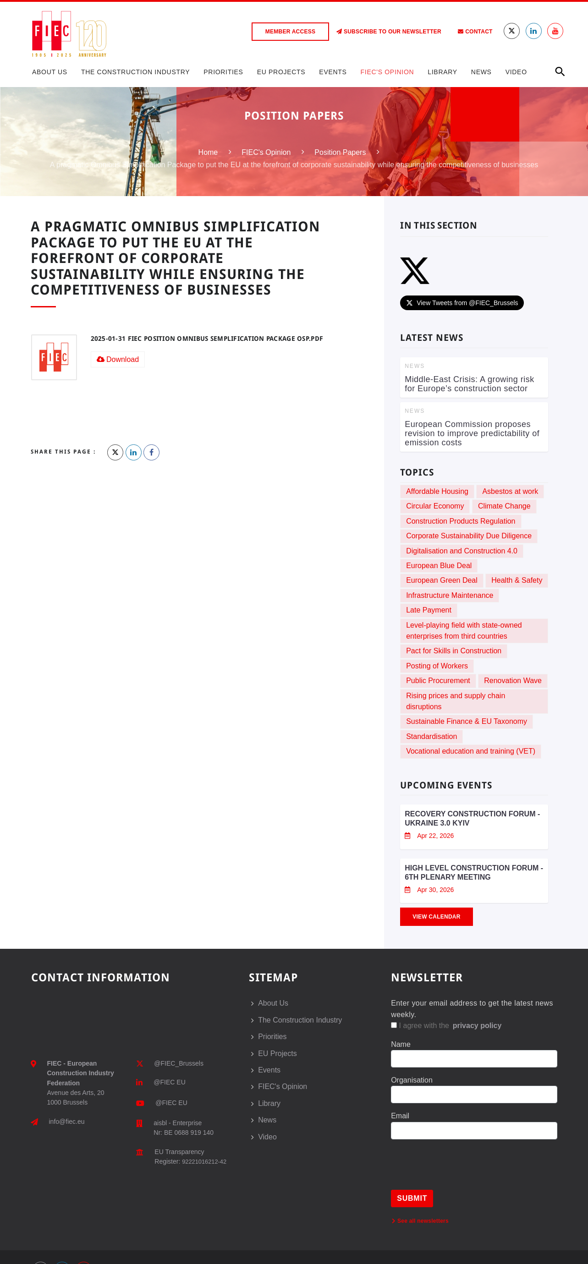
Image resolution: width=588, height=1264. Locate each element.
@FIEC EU (169, 1082)
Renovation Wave (513, 680)
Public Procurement (438, 680)
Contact (475, 31)
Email (400, 1116)
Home (208, 152)
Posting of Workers (437, 666)
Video (516, 72)
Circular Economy (435, 506)
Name (401, 1044)
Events (332, 72)
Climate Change (504, 506)
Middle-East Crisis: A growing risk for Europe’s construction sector (469, 384)
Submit (412, 1198)
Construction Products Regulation (460, 521)
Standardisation (431, 736)
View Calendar (436, 917)
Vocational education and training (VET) (470, 751)
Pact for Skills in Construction (453, 651)
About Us (49, 72)
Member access (290, 31)
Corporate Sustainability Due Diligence (469, 536)
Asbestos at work (510, 491)
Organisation (412, 1080)
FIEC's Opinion (387, 72)
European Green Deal (442, 580)
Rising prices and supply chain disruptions (455, 701)
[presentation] (460, 1172)
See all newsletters (420, 1221)
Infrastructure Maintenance (449, 595)
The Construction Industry (135, 72)
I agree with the (447, 1025)
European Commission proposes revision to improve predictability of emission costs (472, 433)
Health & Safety (516, 580)
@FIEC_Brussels (178, 1063)
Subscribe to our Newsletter (388, 31)
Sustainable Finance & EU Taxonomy (466, 721)
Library (442, 72)
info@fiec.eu (67, 1121)
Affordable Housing (437, 491)
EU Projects (281, 72)
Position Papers (340, 152)
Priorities (223, 72)
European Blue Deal (439, 565)
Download (118, 359)
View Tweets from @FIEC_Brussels (462, 302)
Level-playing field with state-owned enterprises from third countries (464, 630)
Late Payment (428, 610)
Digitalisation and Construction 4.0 (461, 551)
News (481, 72)
